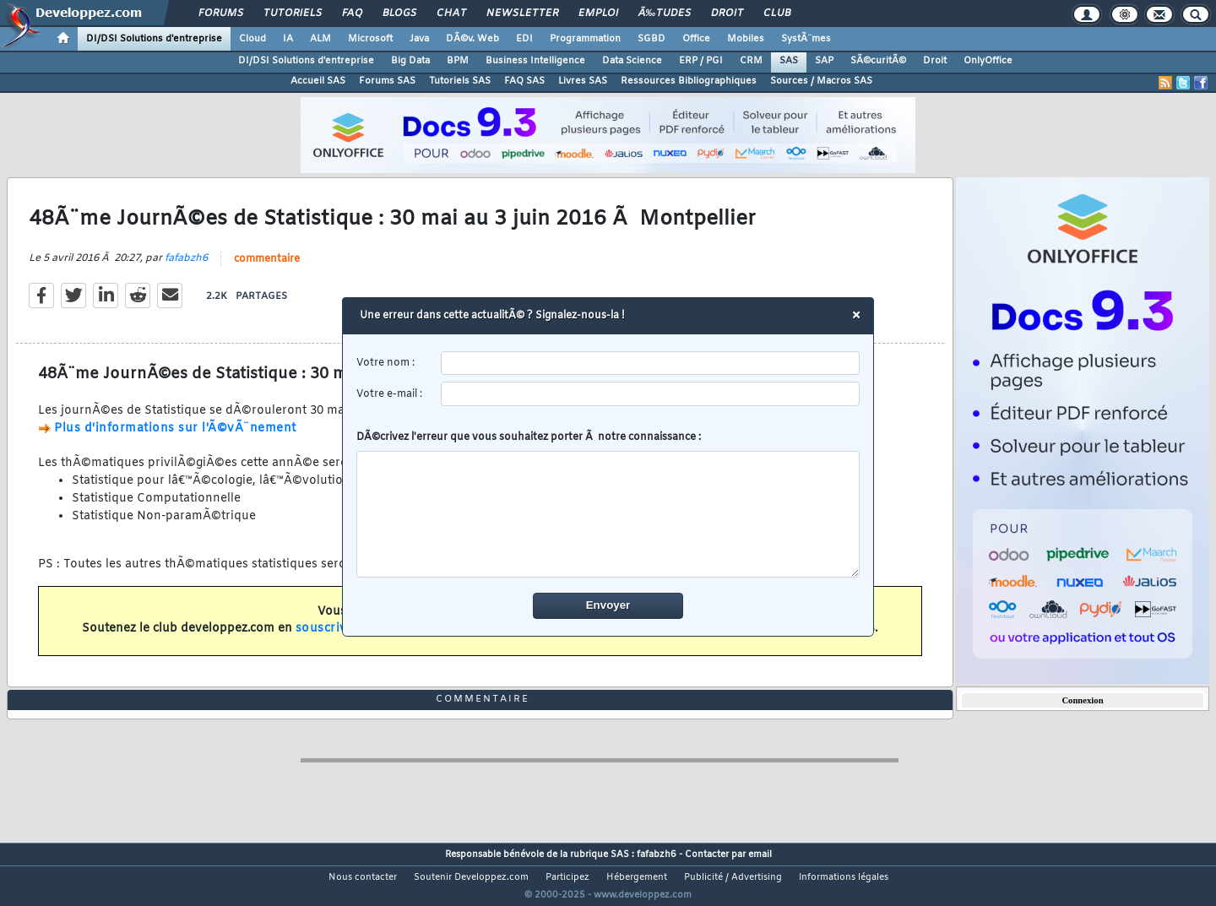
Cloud (252, 39)
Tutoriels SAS (460, 81)
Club (777, 13)
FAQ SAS (524, 81)
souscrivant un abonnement (382, 640)
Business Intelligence (535, 61)
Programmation (585, 39)
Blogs (399, 13)
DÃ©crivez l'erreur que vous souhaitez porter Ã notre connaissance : (608, 504)
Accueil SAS (317, 81)
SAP (824, 61)
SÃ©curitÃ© (878, 61)
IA (288, 39)
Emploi (598, 13)
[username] (650, 363)
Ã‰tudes (664, 13)
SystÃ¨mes (806, 39)
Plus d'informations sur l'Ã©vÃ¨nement (175, 439)
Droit (727, 13)
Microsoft (370, 39)
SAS (788, 61)
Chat (451, 13)
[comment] (608, 514)
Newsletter (522, 13)
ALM (320, 39)
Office (696, 39)
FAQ (352, 13)
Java (419, 39)
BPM (458, 61)
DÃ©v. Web (472, 39)
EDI (524, 39)
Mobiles (745, 39)
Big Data (410, 61)
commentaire (267, 270)
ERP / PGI (701, 61)
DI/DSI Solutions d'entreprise (154, 39)
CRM (751, 61)
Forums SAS (387, 81)
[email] (650, 394)
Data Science (632, 61)
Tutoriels (292, 13)
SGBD (651, 39)
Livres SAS (582, 81)
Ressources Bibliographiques (689, 81)
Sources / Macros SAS (821, 81)
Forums (221, 13)
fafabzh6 (186, 269)
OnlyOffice (988, 61)
